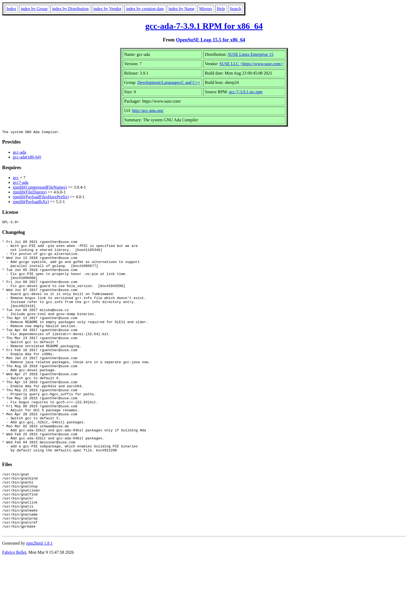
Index (11, 8)
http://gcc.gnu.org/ (148, 110)
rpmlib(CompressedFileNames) (40, 188)
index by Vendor (107, 8)
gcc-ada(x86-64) (27, 158)
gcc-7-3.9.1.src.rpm (245, 92)
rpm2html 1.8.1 (39, 600)
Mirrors (205, 8)
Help (221, 8)
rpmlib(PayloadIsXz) (31, 202)
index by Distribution (70, 8)
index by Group (34, 8)
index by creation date (145, 8)
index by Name (181, 8)
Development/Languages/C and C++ (168, 82)
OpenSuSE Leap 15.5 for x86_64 (210, 39)
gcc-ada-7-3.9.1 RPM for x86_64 (204, 26)
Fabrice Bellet (14, 609)
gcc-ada (19, 153)
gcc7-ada (20, 183)
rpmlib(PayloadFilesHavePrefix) (41, 197)
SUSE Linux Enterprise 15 (251, 54)
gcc (16, 178)
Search (235, 8)
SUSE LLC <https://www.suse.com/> (251, 63)
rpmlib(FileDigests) (30, 193)
